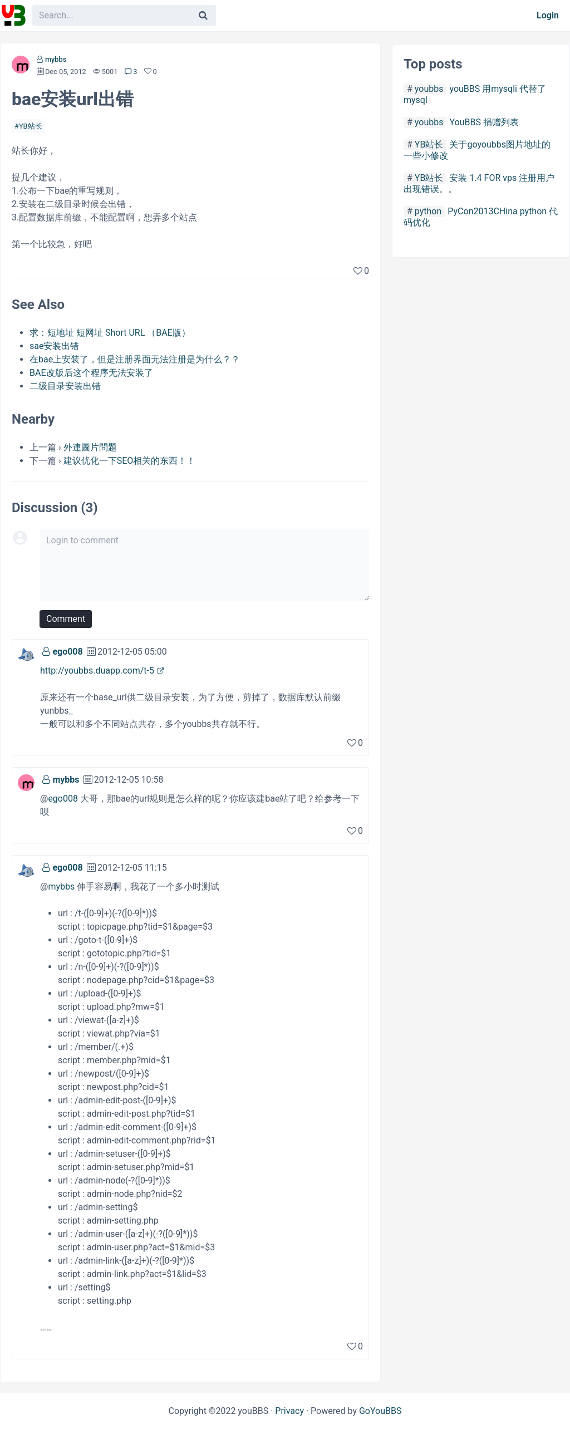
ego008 (67, 651)
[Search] (203, 15)
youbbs (429, 89)
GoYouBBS (380, 1411)
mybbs (55, 59)
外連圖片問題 (90, 447)
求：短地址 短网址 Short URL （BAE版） (110, 332)
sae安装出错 (54, 346)
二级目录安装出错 (65, 386)
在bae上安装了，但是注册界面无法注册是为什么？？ (135, 359)
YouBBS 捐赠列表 (483, 122)
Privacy (289, 1411)
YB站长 (30, 126)
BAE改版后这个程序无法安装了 (91, 372)
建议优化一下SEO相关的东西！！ (129, 460)
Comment (65, 618)
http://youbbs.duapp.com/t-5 (97, 670)
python (428, 211)
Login (548, 15)
